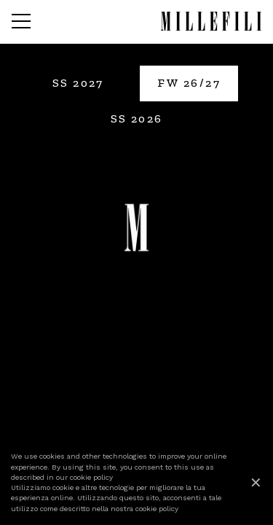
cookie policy (91, 477)
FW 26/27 (189, 83)
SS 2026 (137, 118)
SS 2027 (78, 83)
